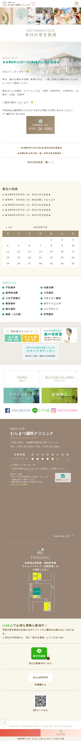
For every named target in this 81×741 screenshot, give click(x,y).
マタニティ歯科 (52, 298)
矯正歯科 (10, 309)
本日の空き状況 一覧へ (39, 162)
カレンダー (30, 468)
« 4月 (9, 227)
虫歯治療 (49, 287)
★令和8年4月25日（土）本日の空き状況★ (28, 215)
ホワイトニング (52, 303)
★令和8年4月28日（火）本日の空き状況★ (28, 205)
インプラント (51, 309)
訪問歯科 (49, 314)
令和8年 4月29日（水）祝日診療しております (30, 200)
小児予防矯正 (13, 298)
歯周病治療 (12, 293)
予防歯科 (10, 287)
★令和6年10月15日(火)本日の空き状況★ (41, 148)
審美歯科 (10, 303)
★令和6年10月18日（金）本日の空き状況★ (39, 153)
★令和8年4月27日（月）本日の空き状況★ (28, 210)
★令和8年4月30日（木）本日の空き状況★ (28, 194)
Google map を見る (64, 536)
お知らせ (16, 479)
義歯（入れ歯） (14, 314)
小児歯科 (49, 293)
